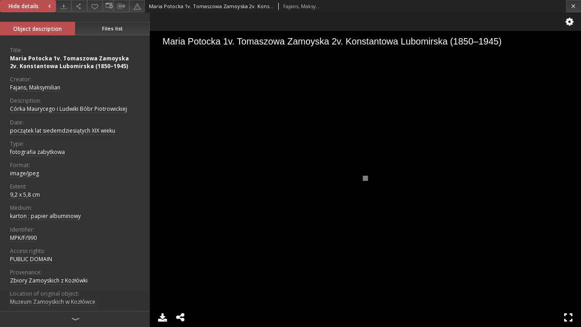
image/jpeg (24, 173)
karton (18, 216)
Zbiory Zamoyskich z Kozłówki (49, 280)
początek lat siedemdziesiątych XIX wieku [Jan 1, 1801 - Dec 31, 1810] (62, 130)
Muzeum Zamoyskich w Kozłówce (52, 302)
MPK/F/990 (23, 238)
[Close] (573, 6)
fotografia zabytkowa (37, 152)
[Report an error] (137, 6)
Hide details (31, 6)
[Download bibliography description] (121, 6)
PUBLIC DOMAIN (31, 259)
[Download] (63, 6)
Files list (112, 28)
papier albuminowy (56, 216)
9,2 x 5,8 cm (25, 194)
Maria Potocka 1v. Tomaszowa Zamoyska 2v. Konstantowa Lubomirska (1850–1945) (69, 62)
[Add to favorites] (95, 6)
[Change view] (108, 6)
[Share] (79, 6)
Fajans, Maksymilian (35, 87)
